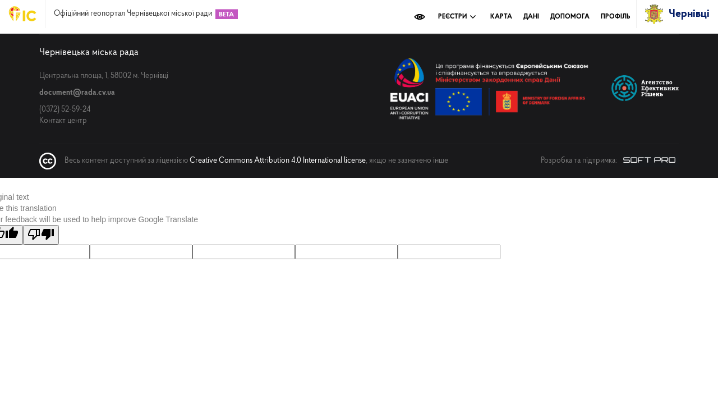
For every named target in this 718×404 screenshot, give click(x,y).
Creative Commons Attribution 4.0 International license (278, 161)
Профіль (615, 16)
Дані (531, 16)
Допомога (570, 16)
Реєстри (457, 17)
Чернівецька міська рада (89, 52)
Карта (501, 16)
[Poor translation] (41, 235)
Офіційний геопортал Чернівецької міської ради (133, 14)
